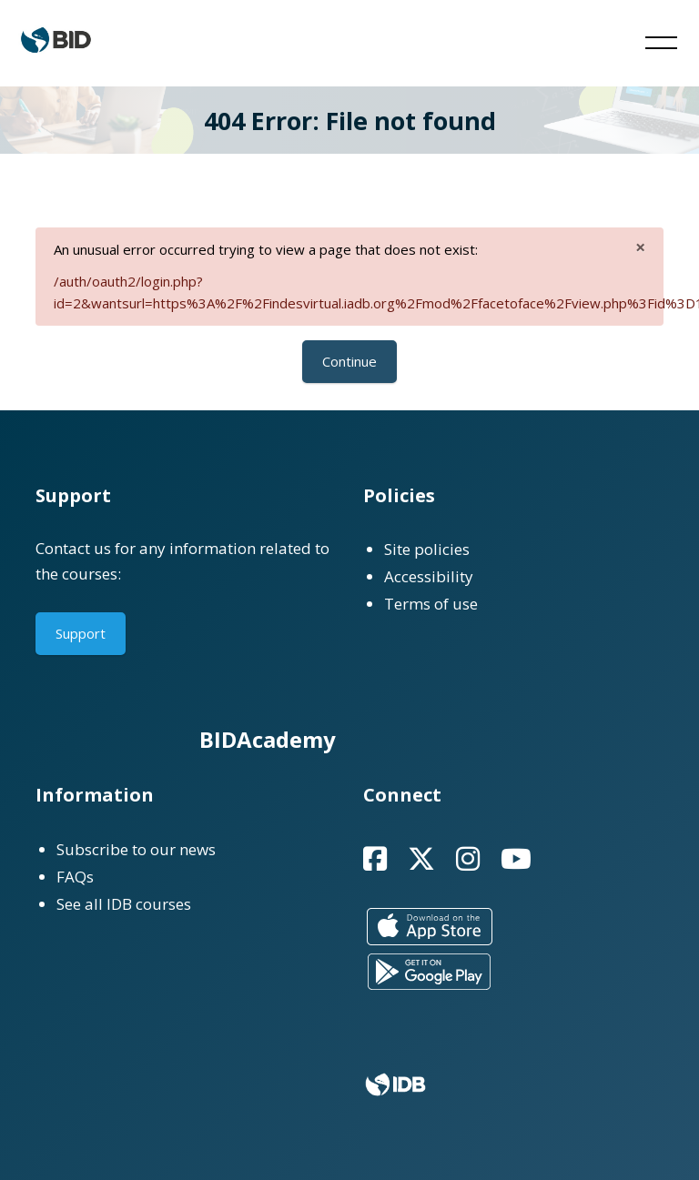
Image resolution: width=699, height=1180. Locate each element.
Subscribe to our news (136, 849)
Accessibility (428, 576)
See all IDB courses (123, 903)
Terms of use (431, 603)
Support (81, 633)
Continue (349, 361)
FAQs (75, 876)
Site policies (427, 549)
